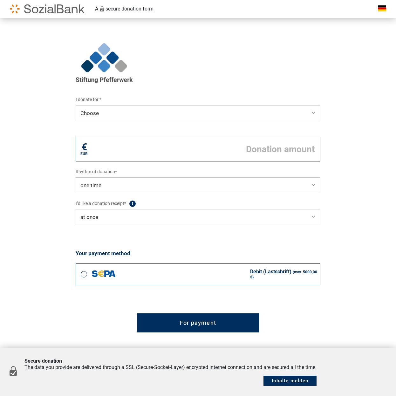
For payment (198, 322)
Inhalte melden (290, 381)
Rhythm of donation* (96, 171)
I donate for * (88, 99)
